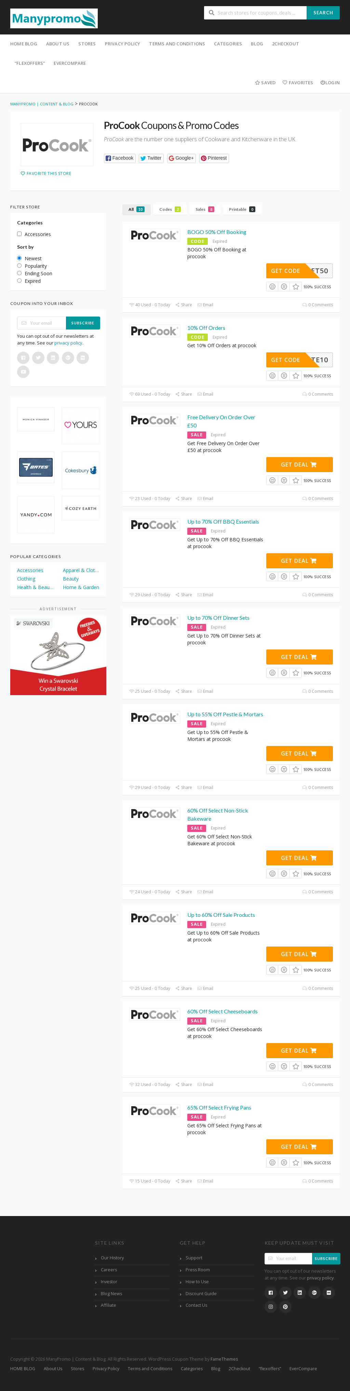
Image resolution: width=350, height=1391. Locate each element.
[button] (120, 158)
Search (323, 12)
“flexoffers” (30, 63)
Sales (205, 209)
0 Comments (317, 305)
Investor (109, 1282)
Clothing (26, 578)
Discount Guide (201, 1294)
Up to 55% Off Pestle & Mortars (225, 714)
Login (330, 82)
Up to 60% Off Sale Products (221, 914)
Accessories (30, 570)
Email (205, 305)
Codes (170, 209)
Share (183, 305)
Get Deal (299, 464)
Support (194, 1258)
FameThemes (224, 1359)
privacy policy (68, 343)
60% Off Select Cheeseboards (222, 1011)
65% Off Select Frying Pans (219, 1107)
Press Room (198, 1270)
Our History (112, 1258)
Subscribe (82, 323)
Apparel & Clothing (81, 570)
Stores (87, 44)
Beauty (71, 578)
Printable (242, 209)
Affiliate (108, 1305)
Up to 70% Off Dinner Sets (218, 617)
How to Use (197, 1282)
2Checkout (285, 44)
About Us (58, 44)
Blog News (111, 1294)
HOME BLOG (23, 44)
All (137, 209)
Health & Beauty (35, 587)
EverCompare (70, 63)
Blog (257, 44)
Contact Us (196, 1305)
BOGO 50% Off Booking (216, 232)
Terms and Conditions (177, 44)
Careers (109, 1270)
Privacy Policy (122, 44)
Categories (228, 44)
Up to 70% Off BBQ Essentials (223, 521)
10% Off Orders (206, 327)
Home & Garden (81, 587)
